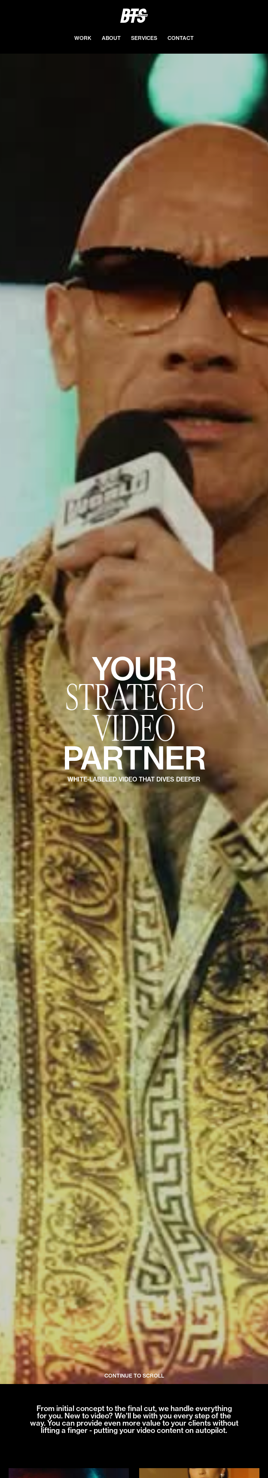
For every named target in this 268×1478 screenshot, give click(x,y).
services (144, 38)
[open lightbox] (134, 719)
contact (181, 38)
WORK (82, 38)
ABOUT (111, 38)
